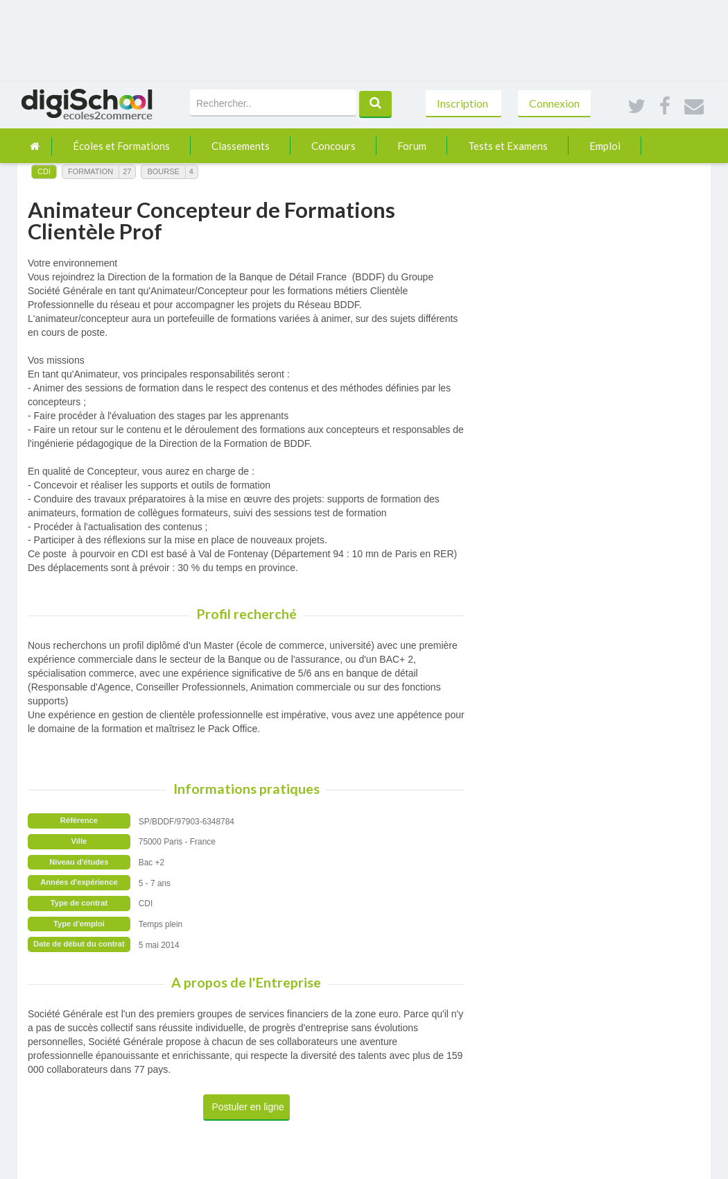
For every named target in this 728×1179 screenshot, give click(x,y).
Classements (240, 145)
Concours (333, 145)
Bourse (163, 171)
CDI (44, 171)
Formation (90, 171)
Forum (411, 145)
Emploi (605, 145)
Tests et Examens (508, 145)
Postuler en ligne (248, 1106)
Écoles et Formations (121, 145)
